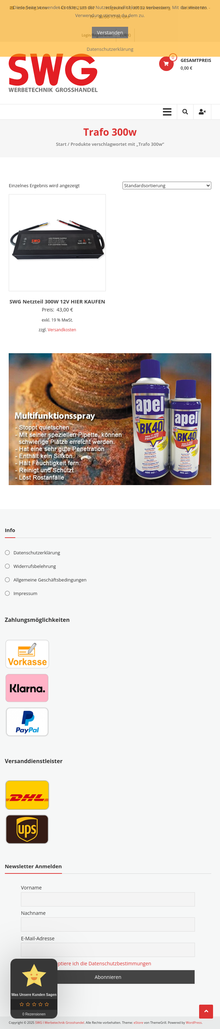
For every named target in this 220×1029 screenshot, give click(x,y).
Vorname (31, 887)
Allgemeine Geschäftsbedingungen (50, 580)
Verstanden (110, 32)
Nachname (33, 913)
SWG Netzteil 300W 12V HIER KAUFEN (57, 301)
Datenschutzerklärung (37, 552)
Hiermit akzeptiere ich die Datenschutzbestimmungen (90, 963)
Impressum (26, 593)
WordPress (194, 1022)
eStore (138, 1022)
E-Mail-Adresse (37, 938)
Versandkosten (62, 329)
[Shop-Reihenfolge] (167, 185)
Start (61, 144)
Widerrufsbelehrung (35, 566)
